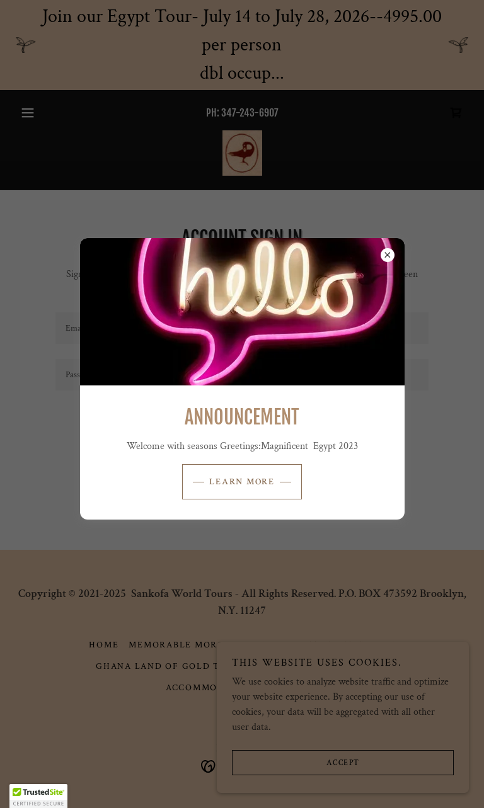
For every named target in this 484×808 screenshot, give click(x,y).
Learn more (242, 481)
